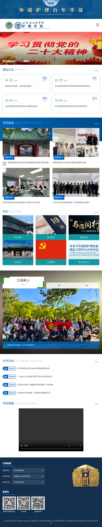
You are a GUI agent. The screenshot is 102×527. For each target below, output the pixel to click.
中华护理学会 (19, 482)
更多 (97, 70)
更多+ (97, 362)
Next (86, 285)
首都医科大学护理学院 (22, 476)
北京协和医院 (19, 470)
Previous (59, 285)
